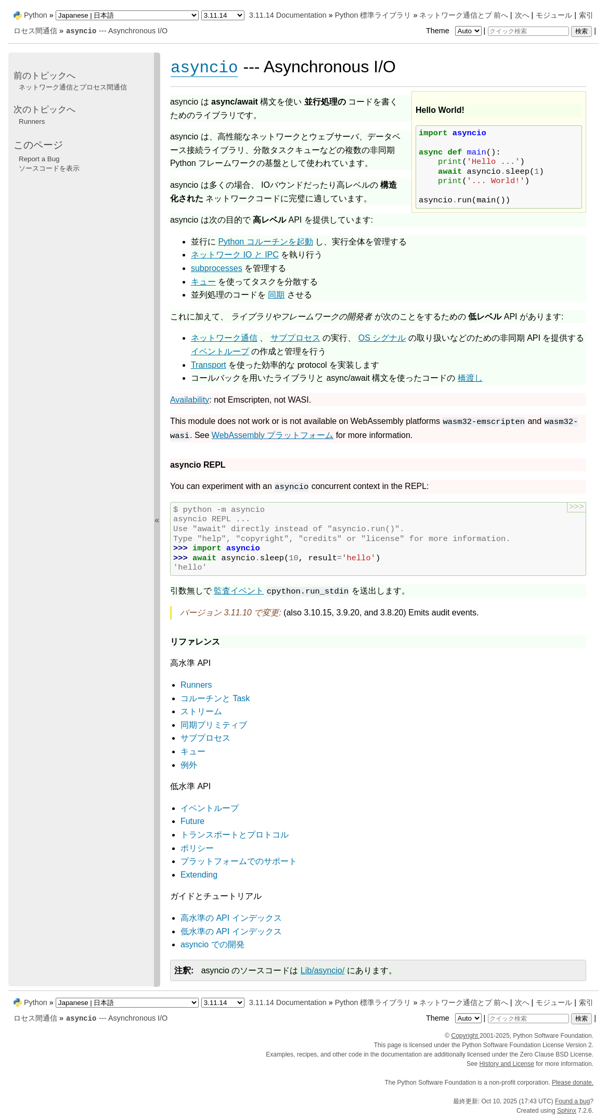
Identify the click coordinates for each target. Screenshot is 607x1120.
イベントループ (209, 808)
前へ (501, 15)
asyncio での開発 (212, 944)
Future (192, 821)
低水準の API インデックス (231, 931)
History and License (507, 1063)
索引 (586, 15)
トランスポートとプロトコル (234, 834)
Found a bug (572, 1101)
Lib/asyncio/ (323, 970)
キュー (192, 751)
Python (35, 15)
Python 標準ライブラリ (373, 15)
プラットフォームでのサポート (238, 861)
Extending (198, 874)
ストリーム (201, 711)
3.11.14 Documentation (288, 15)
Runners (196, 684)
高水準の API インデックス (231, 917)
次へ (522, 15)
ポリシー (197, 848)
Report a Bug (39, 159)
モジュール (554, 15)
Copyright (465, 1035)
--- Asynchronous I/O (116, 31)
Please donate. (572, 1082)
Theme (454, 31)
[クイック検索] (528, 31)
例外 (188, 765)
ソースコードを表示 (49, 168)
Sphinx (566, 1110)
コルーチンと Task (215, 698)
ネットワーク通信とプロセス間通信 (73, 87)
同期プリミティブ (213, 724)
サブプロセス (205, 737)
